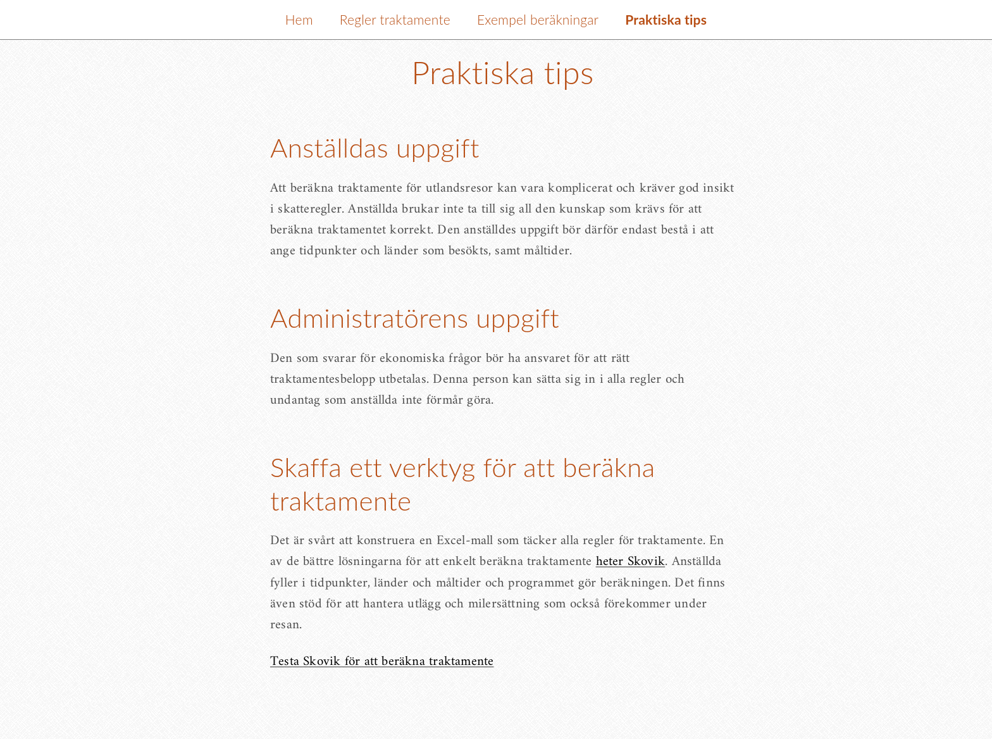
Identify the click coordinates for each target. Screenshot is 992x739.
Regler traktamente (395, 19)
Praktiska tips (666, 19)
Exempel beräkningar (537, 19)
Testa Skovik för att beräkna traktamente (381, 661)
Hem (299, 19)
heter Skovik (631, 561)
